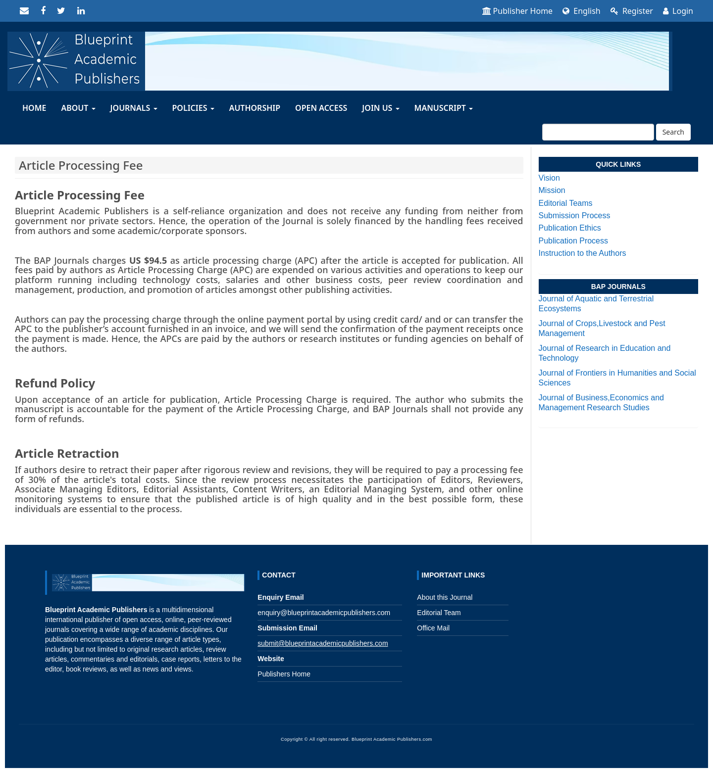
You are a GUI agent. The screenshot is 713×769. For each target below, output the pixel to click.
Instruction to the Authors (582, 253)
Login (678, 10)
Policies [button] (193, 107)
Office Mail (433, 628)
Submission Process (575, 215)
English (581, 10)
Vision (549, 178)
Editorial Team (438, 613)
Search (673, 132)
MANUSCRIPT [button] (443, 107)
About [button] (78, 107)
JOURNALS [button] (133, 107)
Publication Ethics (570, 228)
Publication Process (574, 241)
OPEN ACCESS (321, 107)
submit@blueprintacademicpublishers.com (322, 643)
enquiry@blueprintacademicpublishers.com (323, 613)
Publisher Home (517, 10)
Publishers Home (283, 674)
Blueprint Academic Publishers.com (392, 739)
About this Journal (444, 597)
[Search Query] (598, 132)
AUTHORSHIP (254, 107)
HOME (34, 107)
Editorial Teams (566, 203)
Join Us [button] (380, 107)
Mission (552, 190)
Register (632, 10)
